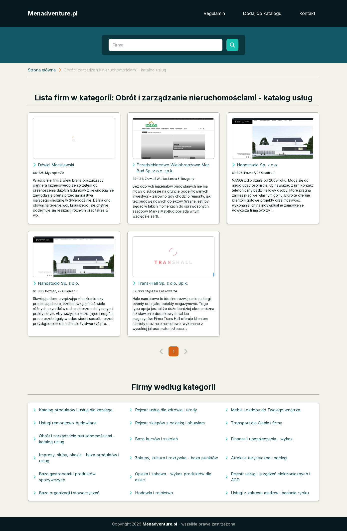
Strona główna (42, 69)
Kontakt (307, 13)
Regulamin (214, 13)
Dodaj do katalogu (262, 13)
